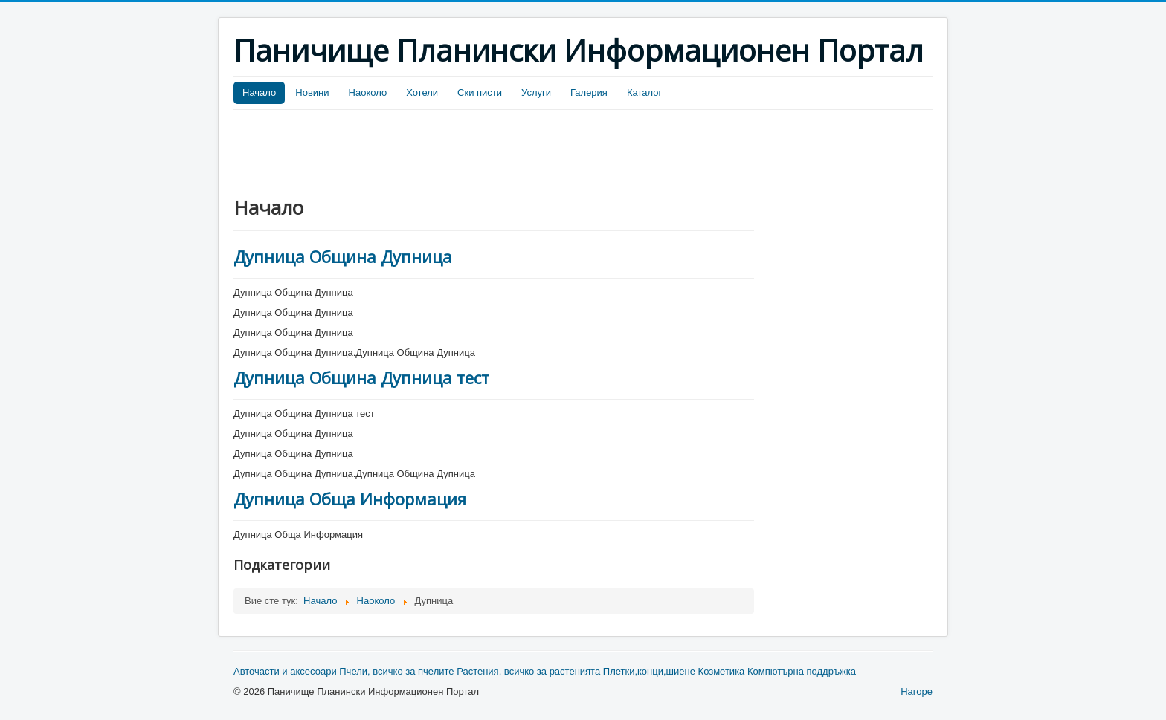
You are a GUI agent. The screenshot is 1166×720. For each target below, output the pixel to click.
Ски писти (479, 92)
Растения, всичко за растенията (528, 671)
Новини (312, 92)
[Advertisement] (504, 150)
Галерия (589, 92)
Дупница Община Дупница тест (361, 377)
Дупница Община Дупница (342, 256)
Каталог (644, 92)
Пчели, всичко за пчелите (396, 671)
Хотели (422, 92)
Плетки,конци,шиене (649, 671)
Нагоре (917, 691)
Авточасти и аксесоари (285, 671)
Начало (259, 92)
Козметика (721, 671)
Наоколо (368, 92)
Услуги (536, 92)
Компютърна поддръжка (801, 671)
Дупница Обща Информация (349, 498)
